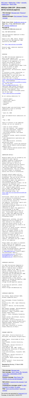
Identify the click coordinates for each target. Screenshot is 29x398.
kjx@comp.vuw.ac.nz (20, 22)
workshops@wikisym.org (8, 254)
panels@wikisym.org (7, 255)
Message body (15, 13)
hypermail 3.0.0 (22, 393)
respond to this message (17, 382)
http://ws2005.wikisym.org (10, 85)
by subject (11, 387)
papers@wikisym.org (9, 251)
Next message (18, 16)
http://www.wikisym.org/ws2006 (13, 44)
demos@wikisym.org (7, 257)
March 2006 (13, 4)
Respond (22, 13)
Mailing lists (12, 2)
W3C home (4, 2)
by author (17, 387)
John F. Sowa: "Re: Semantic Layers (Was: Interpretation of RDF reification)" (14, 373)
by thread (5, 387)
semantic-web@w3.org (10, 25)
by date (24, 385)
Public (18, 2)
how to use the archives (12, 388)
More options (6, 14)
